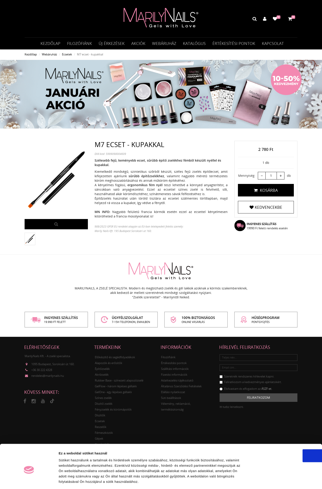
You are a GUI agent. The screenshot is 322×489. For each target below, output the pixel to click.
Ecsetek (67, 57)
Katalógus (194, 44)
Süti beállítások (171, 400)
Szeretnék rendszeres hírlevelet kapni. (247, 379)
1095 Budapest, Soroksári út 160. (52, 367)
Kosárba (266, 193)
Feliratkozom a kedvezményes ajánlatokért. (251, 384)
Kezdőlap (50, 44)
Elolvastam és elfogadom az (246, 391)
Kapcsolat (273, 44)
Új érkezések (112, 44)
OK (284, 436)
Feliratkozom (258, 400)
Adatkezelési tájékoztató (177, 383)
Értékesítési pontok (233, 44)
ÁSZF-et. (266, 391)
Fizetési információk (174, 377)
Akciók (138, 44)
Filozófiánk (79, 44)
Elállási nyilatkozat (173, 394)
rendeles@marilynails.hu (47, 378)
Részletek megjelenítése (254, 480)
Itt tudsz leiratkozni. (232, 409)
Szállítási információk (175, 371)
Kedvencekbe (266, 210)
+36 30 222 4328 (41, 373)
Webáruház (164, 44)
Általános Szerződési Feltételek (181, 389)
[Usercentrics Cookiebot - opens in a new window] (29, 480)
